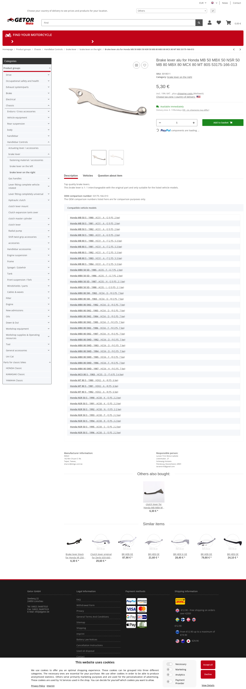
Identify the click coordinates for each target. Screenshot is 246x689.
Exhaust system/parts (17, 87)
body (9, 129)
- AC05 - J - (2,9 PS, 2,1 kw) (97, 287)
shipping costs (185, 93)
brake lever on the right (179, 77)
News (225, 2)
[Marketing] (169, 669)
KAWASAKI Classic (15, 374)
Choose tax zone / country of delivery (178, 96)
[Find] (118, 22)
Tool (8, 344)
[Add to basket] (222, 122)
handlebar (12, 135)
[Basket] (233, 23)
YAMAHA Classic (14, 380)
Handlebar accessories (19, 249)
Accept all (208, 664)
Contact (237, 2)
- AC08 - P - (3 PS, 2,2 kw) (95, 415)
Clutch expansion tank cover (23, 212)
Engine (9, 304)
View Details (208, 685)
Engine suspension (17, 255)
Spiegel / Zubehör (16, 267)
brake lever (14, 154)
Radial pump (15, 230)
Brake (9, 93)
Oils (8, 316)
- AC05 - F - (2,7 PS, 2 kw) (96, 269)
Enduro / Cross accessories (21, 111)
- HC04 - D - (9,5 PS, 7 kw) (97, 293)
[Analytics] (169, 674)
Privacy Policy (38, 685)
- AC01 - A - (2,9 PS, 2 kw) (95, 217)
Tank (9, 273)
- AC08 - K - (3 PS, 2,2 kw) (95, 397)
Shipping (81, 628)
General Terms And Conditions (93, 616)
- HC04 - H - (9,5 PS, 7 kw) (97, 333)
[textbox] (172, 11)
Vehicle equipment (17, 117)
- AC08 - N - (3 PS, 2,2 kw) (95, 409)
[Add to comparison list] (136, 65)
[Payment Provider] (169, 681)
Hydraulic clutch (17, 200)
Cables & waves (15, 291)
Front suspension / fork (19, 279)
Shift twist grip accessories (22, 236)
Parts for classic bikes (14, 362)
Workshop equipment (17, 328)
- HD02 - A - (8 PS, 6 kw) (94, 380)
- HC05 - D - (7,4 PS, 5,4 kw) (96, 374)
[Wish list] (219, 23)
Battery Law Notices (87, 639)
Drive (8, 74)
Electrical (11, 99)
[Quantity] (177, 122)
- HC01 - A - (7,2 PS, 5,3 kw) (96, 240)
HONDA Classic (14, 368)
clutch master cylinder (20, 218)
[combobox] (171, 11)
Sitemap (81, 622)
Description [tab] (71, 175)
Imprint (80, 633)
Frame (10, 261)
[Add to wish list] (144, 65)
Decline (208, 674)
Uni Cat (10, 356)
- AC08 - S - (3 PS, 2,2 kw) (95, 426)
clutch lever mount (18, 206)
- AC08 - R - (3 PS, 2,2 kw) (95, 420)
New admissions (14, 310)
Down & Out (12, 322)
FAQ (79, 599)
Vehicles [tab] (88, 175)
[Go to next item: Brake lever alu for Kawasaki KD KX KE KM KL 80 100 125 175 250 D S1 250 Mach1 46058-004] (240, 49)
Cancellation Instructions (90, 645)
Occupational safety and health (22, 80)
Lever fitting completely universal (25, 194)
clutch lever (14, 224)
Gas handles (15, 178)
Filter (8, 298)
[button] (209, 23)
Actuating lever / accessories (23, 147)
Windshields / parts (17, 285)
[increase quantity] (193, 122)
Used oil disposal (85, 650)
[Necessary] (169, 664)
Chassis (10, 105)
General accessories (16, 350)
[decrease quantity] (159, 122)
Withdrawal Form (86, 605)
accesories (13, 242)
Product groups (11, 68)
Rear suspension (16, 123)
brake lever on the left (21, 166)
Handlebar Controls (17, 142)
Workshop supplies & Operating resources (23, 336)
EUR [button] (201, 2)
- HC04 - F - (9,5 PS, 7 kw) (97, 322)
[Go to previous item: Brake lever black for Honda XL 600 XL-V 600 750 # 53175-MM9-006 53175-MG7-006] (234, 49)
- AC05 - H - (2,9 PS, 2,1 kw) (97, 281)
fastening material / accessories (26, 160)
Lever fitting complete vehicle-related (24, 186)
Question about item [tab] (110, 175)
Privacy (80, 610)
